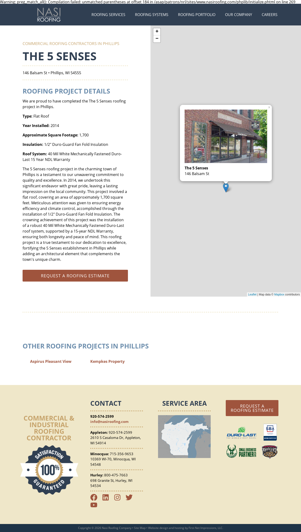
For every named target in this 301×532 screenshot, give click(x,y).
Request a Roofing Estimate (252, 408)
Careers (269, 14)
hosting (179, 528)
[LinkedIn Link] (107, 499)
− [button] (156, 38)
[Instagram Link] (119, 499)
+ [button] (156, 31)
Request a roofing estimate (75, 275)
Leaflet (252, 294)
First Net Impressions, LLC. (206, 528)
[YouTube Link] (95, 507)
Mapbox (279, 294)
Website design (158, 528)
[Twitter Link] (131, 499)
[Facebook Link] (95, 499)
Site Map (140, 528)
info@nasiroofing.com (109, 421)
